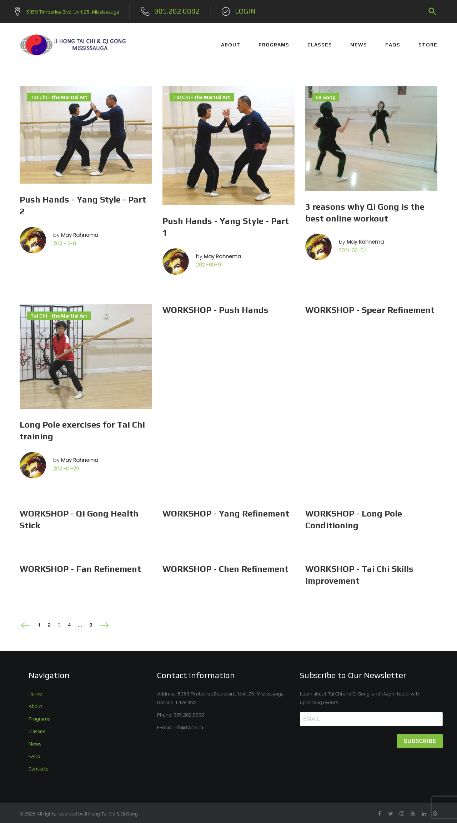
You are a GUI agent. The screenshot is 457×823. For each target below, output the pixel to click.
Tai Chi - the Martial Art (58, 94)
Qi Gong (326, 94)
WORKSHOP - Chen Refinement (225, 566)
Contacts (39, 766)
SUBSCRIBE (419, 738)
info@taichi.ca (188, 724)
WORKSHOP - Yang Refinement (225, 511)
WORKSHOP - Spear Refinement (370, 307)
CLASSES (319, 42)
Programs (39, 716)
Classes (37, 728)
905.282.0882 (189, 712)
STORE (427, 42)
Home (35, 691)
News (35, 741)
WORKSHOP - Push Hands (215, 307)
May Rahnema (79, 232)
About (35, 703)
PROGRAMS (273, 42)
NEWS (358, 42)
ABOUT (230, 42)
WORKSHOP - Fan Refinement (80, 566)
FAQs (392, 42)
